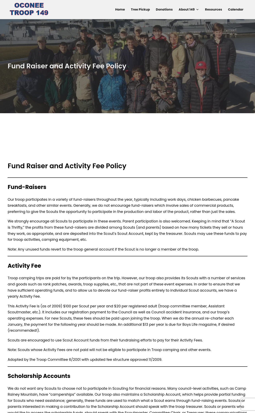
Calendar (235, 9)
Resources (213, 9)
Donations (164, 9)
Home (120, 9)
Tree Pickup (140, 9)
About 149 (189, 10)
